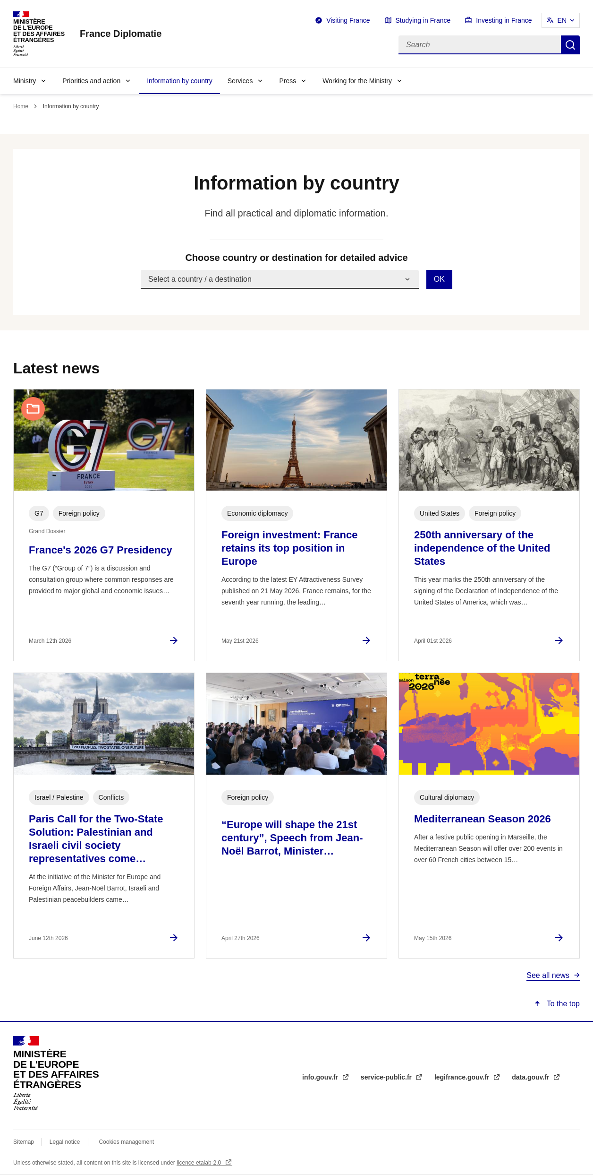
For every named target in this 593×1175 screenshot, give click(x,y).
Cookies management (126, 1142)
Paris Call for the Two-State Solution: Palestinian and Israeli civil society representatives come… (96, 838)
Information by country (179, 81)
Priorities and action (91, 81)
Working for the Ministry (357, 81)
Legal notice (65, 1142)
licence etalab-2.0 (199, 1162)
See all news (547, 975)
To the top (562, 1004)
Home (20, 106)
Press (287, 81)
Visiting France (348, 20)
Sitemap (24, 1142)
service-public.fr (387, 1077)
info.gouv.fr (321, 1077)
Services (240, 81)
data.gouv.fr (531, 1077)
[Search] (479, 44)
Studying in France (423, 20)
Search (570, 44)
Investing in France (504, 20)
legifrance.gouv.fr (462, 1077)
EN (562, 20)
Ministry (24, 81)
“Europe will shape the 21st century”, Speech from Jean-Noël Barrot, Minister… (292, 838)
